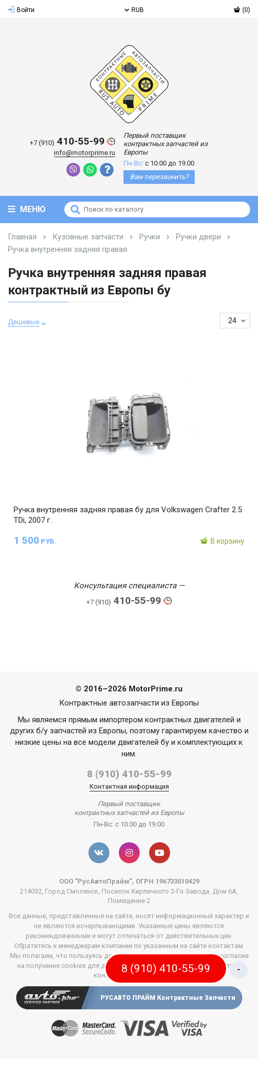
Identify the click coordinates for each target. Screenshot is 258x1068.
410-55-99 (72, 141)
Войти (21, 10)
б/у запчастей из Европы (81, 730)
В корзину (222, 541)
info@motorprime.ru (84, 153)
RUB (134, 10)
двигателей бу (143, 742)
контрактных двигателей (189, 719)
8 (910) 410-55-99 (129, 774)
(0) (241, 10)
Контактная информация (129, 786)
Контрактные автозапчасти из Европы (129, 703)
